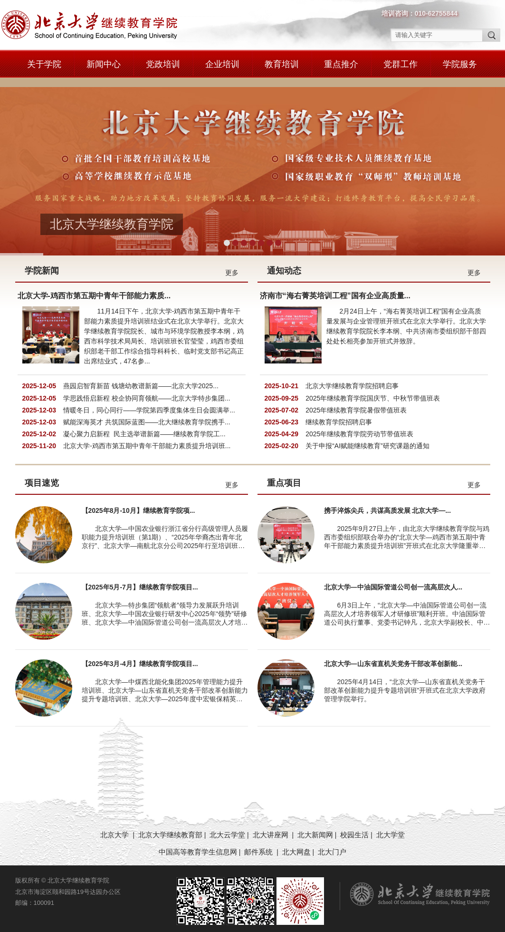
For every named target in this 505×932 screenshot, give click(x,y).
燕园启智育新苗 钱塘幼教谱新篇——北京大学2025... (141, 379)
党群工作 (400, 64)
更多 (231, 266)
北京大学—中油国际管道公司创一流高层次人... (393, 581)
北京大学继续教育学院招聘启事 (352, 379)
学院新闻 (42, 264)
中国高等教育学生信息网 (198, 846)
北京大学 (115, 828)
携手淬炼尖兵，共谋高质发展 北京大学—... (387, 504)
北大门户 (332, 846)
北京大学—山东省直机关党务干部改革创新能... (393, 657)
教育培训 (282, 64)
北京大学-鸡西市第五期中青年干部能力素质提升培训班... (146, 439)
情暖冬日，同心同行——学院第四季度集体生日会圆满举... (149, 404)
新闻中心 (103, 64)
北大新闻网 (315, 828)
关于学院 (44, 64)
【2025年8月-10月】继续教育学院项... (138, 504)
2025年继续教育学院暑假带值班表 (356, 404)
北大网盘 (296, 846)
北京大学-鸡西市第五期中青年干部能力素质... (94, 289)
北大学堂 (390, 828)
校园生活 (354, 828)
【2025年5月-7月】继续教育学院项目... (140, 581)
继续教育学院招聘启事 (338, 416)
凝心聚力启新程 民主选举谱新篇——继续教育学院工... (144, 428)
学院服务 (460, 64)
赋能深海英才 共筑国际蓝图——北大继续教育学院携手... (146, 416)
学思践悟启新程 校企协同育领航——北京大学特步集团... (146, 392)
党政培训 (163, 64)
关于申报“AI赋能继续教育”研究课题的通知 (367, 439)
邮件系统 (259, 846)
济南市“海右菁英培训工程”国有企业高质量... (335, 289)
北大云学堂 (227, 828)
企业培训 (222, 64)
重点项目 (284, 476)
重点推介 (341, 64)
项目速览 (42, 476)
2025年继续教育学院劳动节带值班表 (359, 428)
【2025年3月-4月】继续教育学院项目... (140, 657)
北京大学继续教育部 (170, 828)
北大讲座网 (271, 828)
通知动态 (284, 264)
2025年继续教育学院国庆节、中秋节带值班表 (372, 392)
